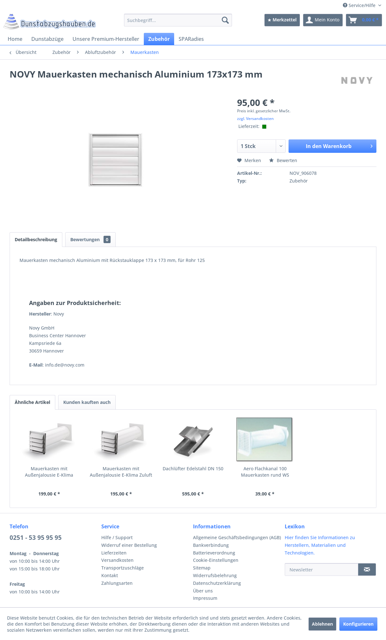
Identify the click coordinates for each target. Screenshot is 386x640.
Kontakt (109, 575)
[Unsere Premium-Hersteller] (106, 39)
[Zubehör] (159, 39)
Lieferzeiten (114, 553)
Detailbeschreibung (36, 239)
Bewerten (283, 160)
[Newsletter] (321, 569)
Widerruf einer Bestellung (129, 545)
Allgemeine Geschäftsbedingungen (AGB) (237, 537)
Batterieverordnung (214, 553)
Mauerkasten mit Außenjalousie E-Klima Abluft (49, 471)
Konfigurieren (358, 624)
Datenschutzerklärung (217, 583)
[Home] (15, 39)
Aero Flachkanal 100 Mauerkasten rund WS (265, 471)
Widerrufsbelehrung (215, 575)
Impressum (205, 598)
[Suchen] (225, 20)
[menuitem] (178, 20)
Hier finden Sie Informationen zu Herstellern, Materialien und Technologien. (320, 545)
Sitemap (202, 568)
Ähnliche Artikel (32, 402)
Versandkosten (117, 560)
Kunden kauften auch (87, 402)
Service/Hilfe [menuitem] (360, 5)
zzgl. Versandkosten (255, 118)
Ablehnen (322, 624)
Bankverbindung (211, 545)
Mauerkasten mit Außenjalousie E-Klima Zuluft (121, 471)
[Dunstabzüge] (47, 39)
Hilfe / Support (117, 537)
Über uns (203, 591)
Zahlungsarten (117, 583)
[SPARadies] (191, 39)
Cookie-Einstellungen (215, 560)
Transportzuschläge (122, 568)
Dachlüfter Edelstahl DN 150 (193, 468)
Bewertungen (90, 239)
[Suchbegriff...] (178, 20)
